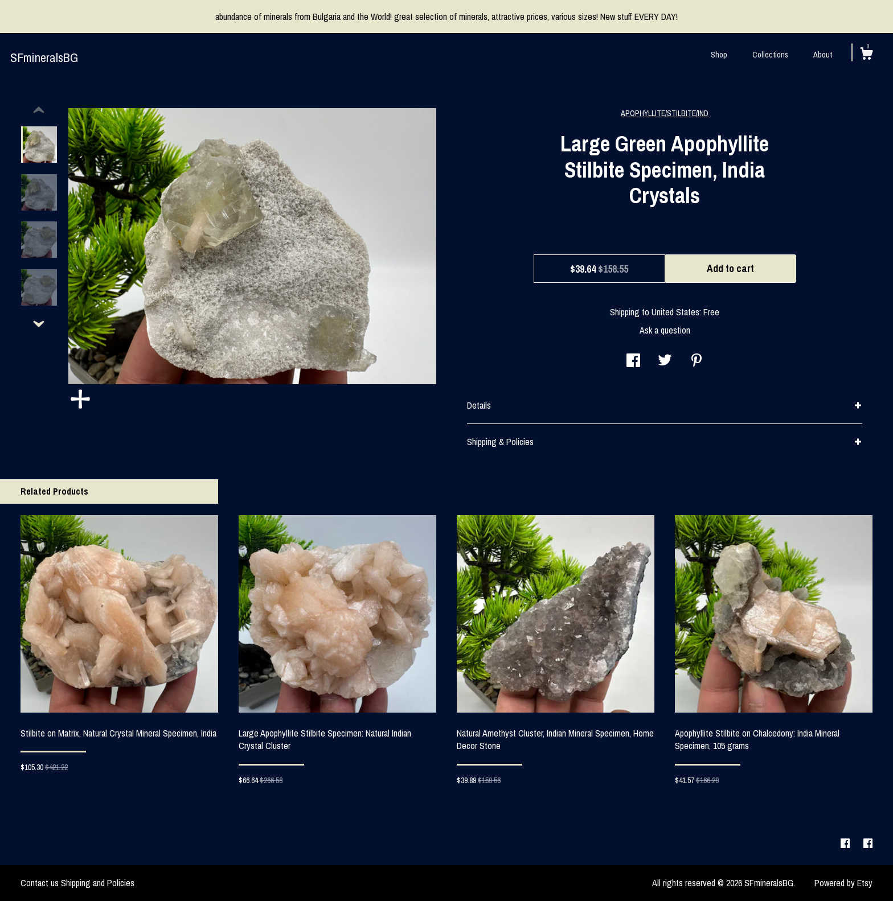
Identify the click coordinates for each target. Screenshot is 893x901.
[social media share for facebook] (633, 361)
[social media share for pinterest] (696, 361)
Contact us (40, 883)
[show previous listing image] (39, 110)
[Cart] (866, 55)
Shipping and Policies (97, 883)
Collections (770, 55)
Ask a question (665, 330)
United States (675, 312)
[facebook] (846, 843)
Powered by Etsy (843, 883)
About (822, 55)
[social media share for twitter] (664, 361)
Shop (719, 55)
